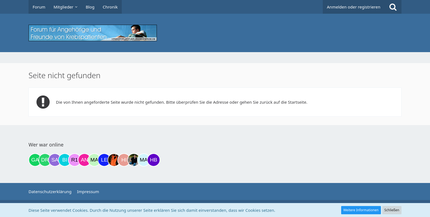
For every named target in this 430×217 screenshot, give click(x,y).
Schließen (391, 210)
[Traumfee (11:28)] (114, 160)
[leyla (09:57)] (104, 160)
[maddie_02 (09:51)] (94, 160)
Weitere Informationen (361, 210)
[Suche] (392, 7)
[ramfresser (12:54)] (133, 160)
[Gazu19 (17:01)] (35, 160)
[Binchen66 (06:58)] (64, 160)
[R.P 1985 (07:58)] (74, 160)
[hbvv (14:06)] (153, 160)
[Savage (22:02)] (54, 160)
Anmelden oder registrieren (353, 7)
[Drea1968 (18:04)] (45, 160)
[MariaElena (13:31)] (143, 160)
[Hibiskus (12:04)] (124, 160)
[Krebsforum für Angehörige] (215, 33)
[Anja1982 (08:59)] (84, 160)
